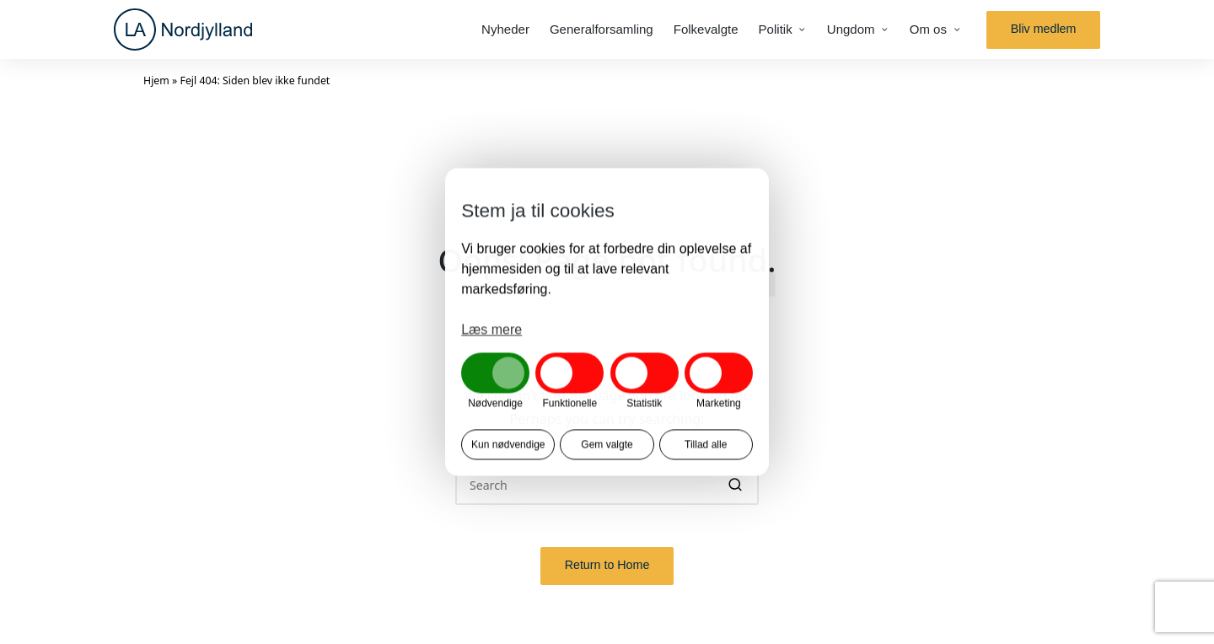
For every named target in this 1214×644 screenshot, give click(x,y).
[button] (1043, 30)
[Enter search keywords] (607, 484)
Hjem (156, 80)
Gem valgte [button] (606, 445)
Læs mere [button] (491, 329)
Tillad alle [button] (706, 445)
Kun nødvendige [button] (508, 445)
